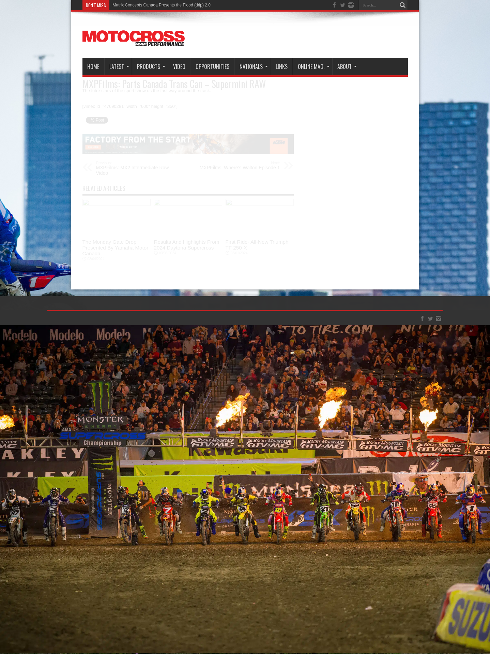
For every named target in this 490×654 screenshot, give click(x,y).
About (347, 66)
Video (179, 66)
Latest (119, 66)
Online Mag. (314, 66)
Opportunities (212, 66)
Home (93, 66)
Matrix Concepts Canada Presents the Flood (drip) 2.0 (162, 5)
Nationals (254, 66)
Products (151, 66)
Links (282, 66)
